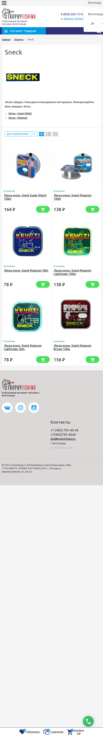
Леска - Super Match (20, 113)
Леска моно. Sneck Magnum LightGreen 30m (23, 347)
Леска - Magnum (17, 117)
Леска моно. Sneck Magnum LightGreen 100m (72, 272)
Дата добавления (18, 133)
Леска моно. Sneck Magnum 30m (26, 270)
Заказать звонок (73, 18)
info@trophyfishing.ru (63, 438)
